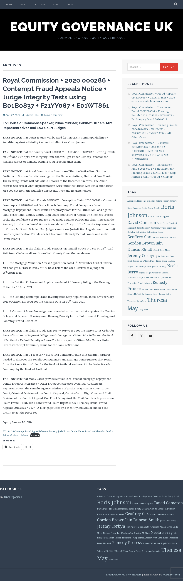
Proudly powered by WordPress (123, 574)
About (24, 4)
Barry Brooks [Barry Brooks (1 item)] (154, 208)
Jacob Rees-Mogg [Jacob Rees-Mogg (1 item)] (162, 250)
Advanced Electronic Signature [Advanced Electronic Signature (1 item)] (141, 201)
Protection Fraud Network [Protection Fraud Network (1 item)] (139, 283)
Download (35, 435)
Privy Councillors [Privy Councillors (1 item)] (165, 277)
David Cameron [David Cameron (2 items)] (141, 222)
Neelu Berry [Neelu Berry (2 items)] (162, 532)
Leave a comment (53, 115)
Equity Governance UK (91, 26)
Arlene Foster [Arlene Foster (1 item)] (162, 201)
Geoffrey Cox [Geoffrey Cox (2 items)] (139, 236)
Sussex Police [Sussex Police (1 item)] (165, 294)
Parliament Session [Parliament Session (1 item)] (160, 272)
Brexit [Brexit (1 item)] (151, 216)
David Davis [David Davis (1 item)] (162, 223)
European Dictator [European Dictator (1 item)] (166, 509)
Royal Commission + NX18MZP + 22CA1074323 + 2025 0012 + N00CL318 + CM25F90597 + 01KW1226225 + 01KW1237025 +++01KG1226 (152, 151)
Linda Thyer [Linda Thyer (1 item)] (161, 261)
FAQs (55, 4)
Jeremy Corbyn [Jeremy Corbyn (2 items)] (141, 255)
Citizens (40, 4)
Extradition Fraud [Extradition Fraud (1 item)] (155, 232)
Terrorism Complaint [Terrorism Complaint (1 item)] (136, 301)
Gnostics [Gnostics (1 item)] (172, 237)
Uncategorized (13, 497)
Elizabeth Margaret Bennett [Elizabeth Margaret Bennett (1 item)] (121, 509)
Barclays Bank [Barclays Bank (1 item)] (145, 496)
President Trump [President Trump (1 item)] (135, 277)
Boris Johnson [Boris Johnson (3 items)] (114, 502)
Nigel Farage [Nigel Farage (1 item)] (145, 272)
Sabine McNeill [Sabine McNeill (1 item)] (134, 294)
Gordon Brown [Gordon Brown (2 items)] (141, 243)
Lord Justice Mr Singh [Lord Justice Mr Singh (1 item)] (157, 266)
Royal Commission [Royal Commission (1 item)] (168, 289)
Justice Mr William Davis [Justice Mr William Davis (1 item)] (144, 261)
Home (9, 4)
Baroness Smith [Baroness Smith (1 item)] (140, 208)
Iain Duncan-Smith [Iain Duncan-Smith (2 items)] (142, 519)
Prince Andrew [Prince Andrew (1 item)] (150, 277)
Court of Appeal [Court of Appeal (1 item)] (162, 216)
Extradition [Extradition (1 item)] (141, 232)
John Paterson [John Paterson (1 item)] (162, 256)
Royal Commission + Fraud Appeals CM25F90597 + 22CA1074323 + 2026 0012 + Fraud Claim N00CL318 (154, 97)
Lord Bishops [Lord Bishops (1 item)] (140, 266)
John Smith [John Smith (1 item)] (144, 527)
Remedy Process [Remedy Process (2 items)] (127, 542)
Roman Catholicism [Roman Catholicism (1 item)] (150, 289)
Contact (70, 4)
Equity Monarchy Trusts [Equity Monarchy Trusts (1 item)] (155, 228)
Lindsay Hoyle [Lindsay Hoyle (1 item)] (109, 533)
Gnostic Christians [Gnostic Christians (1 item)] (160, 237)
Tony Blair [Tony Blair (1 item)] (143, 309)
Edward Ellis (31, 115)
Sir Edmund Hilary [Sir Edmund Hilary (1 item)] (150, 294)
